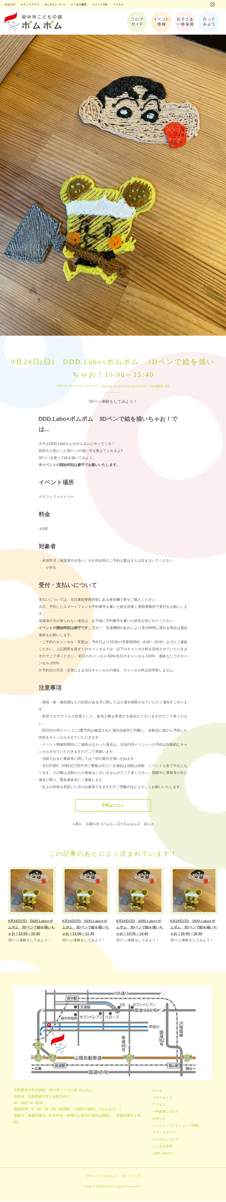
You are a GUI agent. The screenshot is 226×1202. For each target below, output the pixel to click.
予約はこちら (113, 806)
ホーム (157, 1091)
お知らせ (106, 385)
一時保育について (165, 1112)
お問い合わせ (162, 1154)
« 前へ (77, 824)
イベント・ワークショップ (129, 385)
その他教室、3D (159, 385)
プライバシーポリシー (101, 1177)
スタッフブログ (163, 1133)
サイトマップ (131, 1177)
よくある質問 (162, 1147)
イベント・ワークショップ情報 (175, 1126)
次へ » (148, 824)
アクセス (159, 1105)
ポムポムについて (165, 1140)
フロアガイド (162, 1098)
